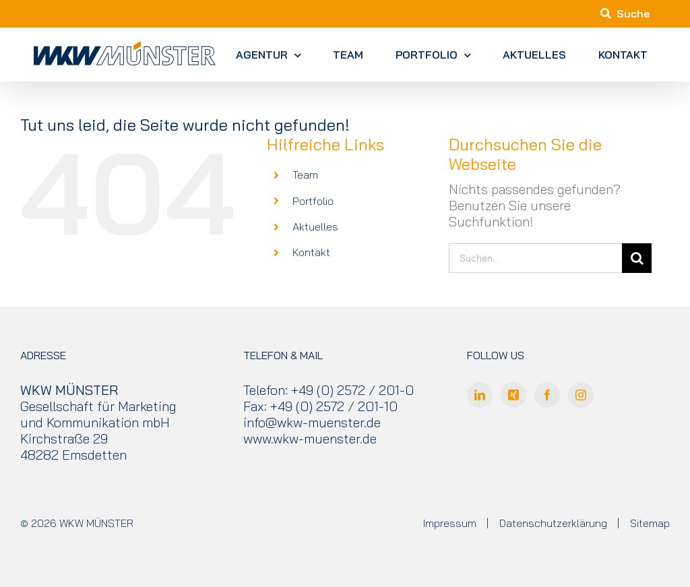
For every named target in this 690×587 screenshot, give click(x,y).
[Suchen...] (535, 258)
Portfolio (313, 201)
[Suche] (637, 258)
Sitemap (650, 523)
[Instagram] (581, 395)
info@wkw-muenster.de (312, 422)
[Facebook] (547, 395)
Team (305, 174)
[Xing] (513, 395)
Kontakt (311, 252)
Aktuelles (315, 226)
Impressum (449, 523)
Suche (625, 13)
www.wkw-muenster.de (310, 438)
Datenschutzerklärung (553, 523)
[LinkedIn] (480, 395)
